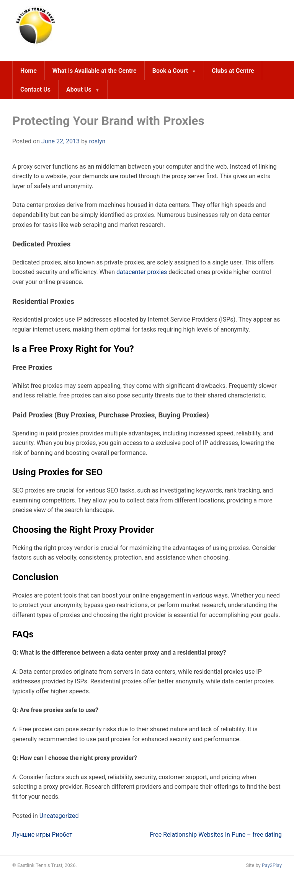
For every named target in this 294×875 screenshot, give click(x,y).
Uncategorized (59, 815)
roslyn (97, 141)
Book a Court (170, 70)
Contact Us (35, 89)
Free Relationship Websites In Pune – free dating (216, 834)
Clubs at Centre (233, 70)
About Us (78, 89)
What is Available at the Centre (94, 70)
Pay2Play (272, 865)
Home (28, 70)
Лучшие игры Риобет (42, 834)
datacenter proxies (141, 272)
